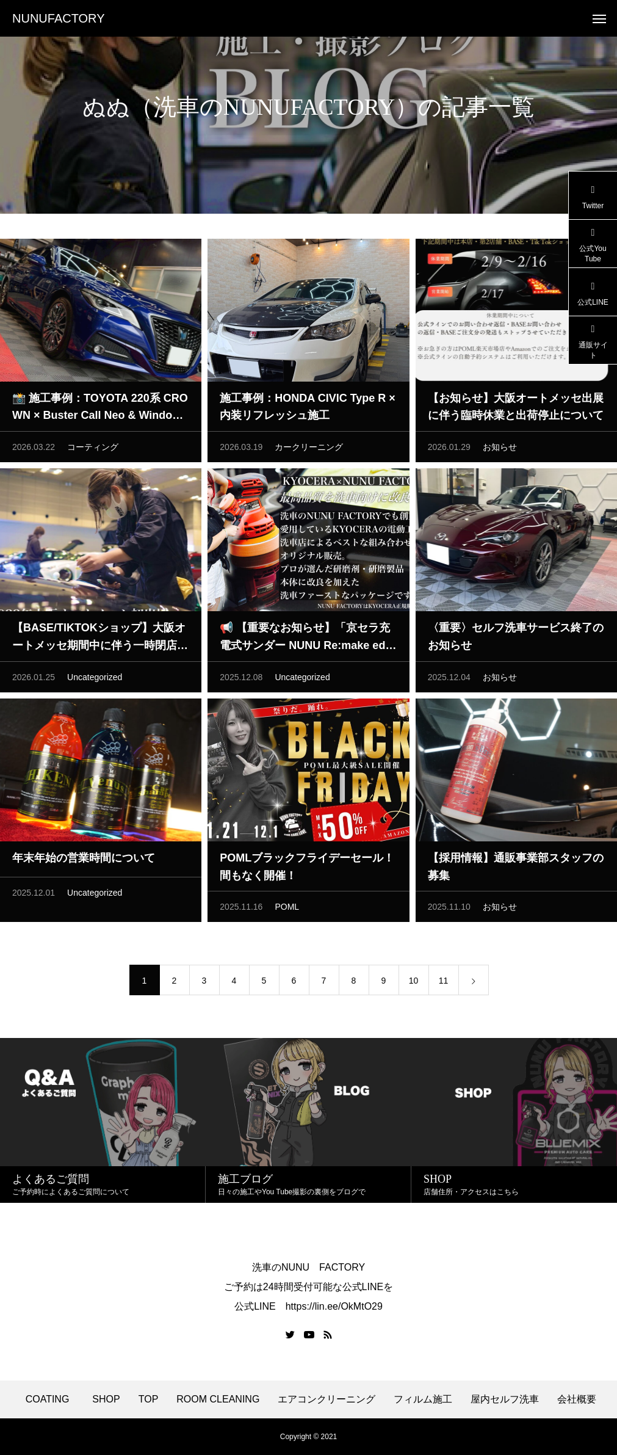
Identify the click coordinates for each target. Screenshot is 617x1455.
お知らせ (500, 451)
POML (287, 911)
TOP (149, 1399)
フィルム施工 (423, 1399)
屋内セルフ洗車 (505, 1399)
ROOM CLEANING (217, 1399)
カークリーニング (309, 451)
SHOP (106, 1399)
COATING (50, 1399)
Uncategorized (94, 681)
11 (444, 985)
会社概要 (576, 1399)
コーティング (92, 451)
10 (414, 985)
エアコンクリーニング (326, 1399)
